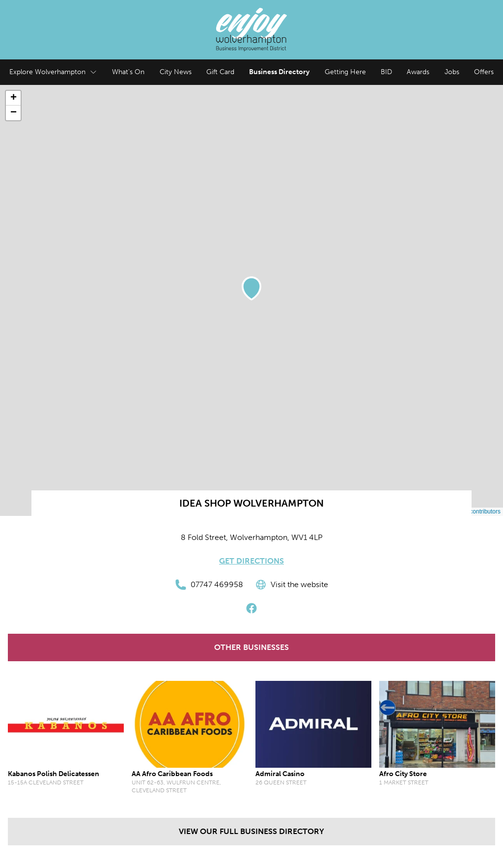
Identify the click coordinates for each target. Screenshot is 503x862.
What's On (128, 72)
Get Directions (251, 561)
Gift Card (220, 72)
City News (176, 72)
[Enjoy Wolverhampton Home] (251, 30)
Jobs (452, 72)
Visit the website (291, 585)
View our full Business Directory (251, 831)
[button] (251, 288)
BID (386, 72)
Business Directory (279, 72)
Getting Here (345, 72)
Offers (484, 72)
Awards (418, 72)
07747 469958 (209, 585)
